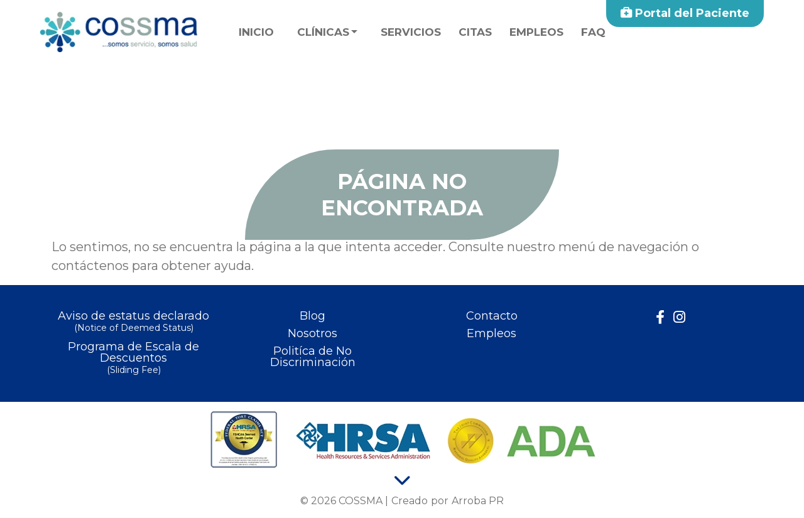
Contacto (492, 315)
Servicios (411, 32)
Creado (409, 501)
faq (593, 32)
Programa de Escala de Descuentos (133, 359)
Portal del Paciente (685, 13)
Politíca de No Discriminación (313, 356)
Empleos (536, 32)
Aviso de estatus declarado (133, 322)
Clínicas (323, 32)
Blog (312, 315)
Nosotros (312, 333)
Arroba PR (478, 501)
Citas (475, 32)
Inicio (256, 32)
